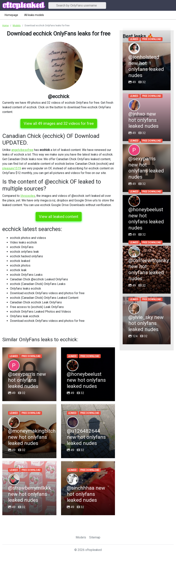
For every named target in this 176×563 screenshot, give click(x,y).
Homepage (11, 15)
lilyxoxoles (27, 196)
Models (81, 537)
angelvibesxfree (22, 150)
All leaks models (34, 15)
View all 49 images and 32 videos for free (59, 123)
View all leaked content (58, 216)
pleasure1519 (11, 168)
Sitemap (94, 537)
